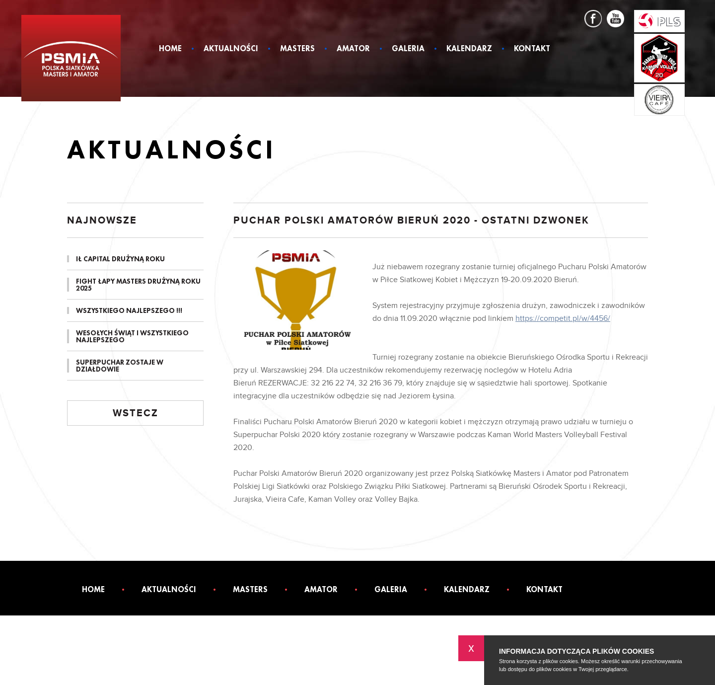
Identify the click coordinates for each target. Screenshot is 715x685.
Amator (353, 49)
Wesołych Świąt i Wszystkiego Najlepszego (132, 336)
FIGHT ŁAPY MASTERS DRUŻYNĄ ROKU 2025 (138, 285)
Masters (297, 49)
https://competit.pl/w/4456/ (562, 318)
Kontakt (532, 49)
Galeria (408, 49)
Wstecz (135, 413)
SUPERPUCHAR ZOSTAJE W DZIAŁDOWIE (119, 366)
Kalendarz (469, 49)
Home (170, 49)
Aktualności (231, 49)
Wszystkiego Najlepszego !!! (129, 310)
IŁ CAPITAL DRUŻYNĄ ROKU (120, 258)
